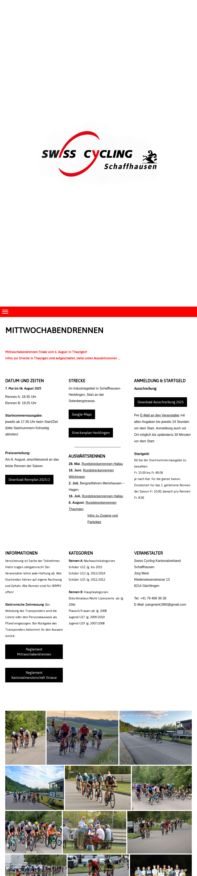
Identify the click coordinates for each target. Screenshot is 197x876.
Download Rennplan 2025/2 (29, 479)
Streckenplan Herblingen (91, 433)
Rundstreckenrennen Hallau (102, 464)
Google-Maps (82, 414)
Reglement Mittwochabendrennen (34, 651)
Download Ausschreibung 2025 (161, 402)
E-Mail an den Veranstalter (160, 415)
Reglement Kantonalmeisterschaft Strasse (34, 675)
